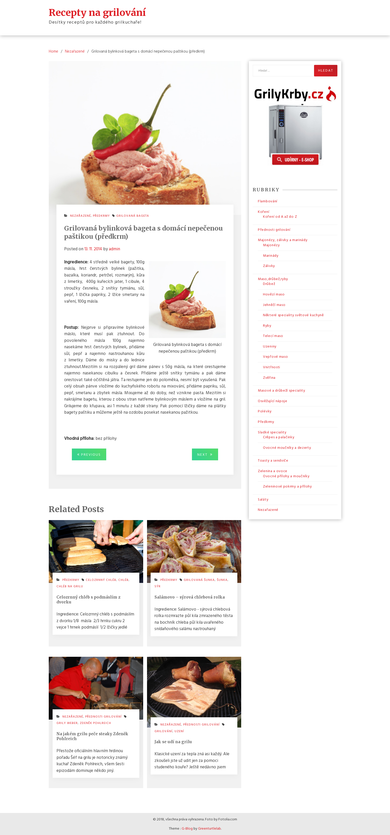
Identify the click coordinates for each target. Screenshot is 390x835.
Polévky (265, 411)
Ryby (267, 326)
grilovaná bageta (132, 215)
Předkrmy (101, 215)
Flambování (267, 201)
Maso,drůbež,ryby (273, 279)
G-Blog (187, 828)
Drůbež (269, 284)
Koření (263, 212)
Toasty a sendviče (273, 460)
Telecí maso (273, 336)
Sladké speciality (272, 432)
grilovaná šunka (199, 579)
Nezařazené (80, 215)
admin (114, 248)
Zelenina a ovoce (272, 471)
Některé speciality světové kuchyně (293, 315)
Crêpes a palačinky (279, 437)
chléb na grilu (69, 586)
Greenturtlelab (209, 828)
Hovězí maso (274, 294)
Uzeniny (270, 346)
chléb (123, 579)
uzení (179, 731)
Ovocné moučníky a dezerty (287, 448)
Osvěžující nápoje (272, 401)
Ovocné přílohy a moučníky (286, 476)
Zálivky (269, 266)
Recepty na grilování (97, 12)
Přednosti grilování (201, 724)
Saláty (263, 499)
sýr (157, 586)
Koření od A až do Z (280, 217)
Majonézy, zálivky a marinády (283, 240)
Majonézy (271, 245)
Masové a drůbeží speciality (281, 390)
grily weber (67, 722)
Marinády (271, 256)
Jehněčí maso (274, 305)
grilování (163, 731)
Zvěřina (269, 378)
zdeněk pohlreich (95, 722)
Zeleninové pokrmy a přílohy (287, 486)
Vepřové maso (275, 357)
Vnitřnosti (271, 367)
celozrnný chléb (101, 579)
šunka (222, 579)
